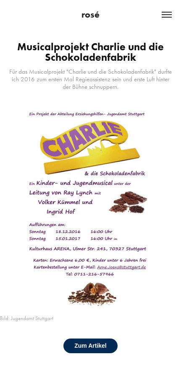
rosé (90, 14)
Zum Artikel (90, 345)
